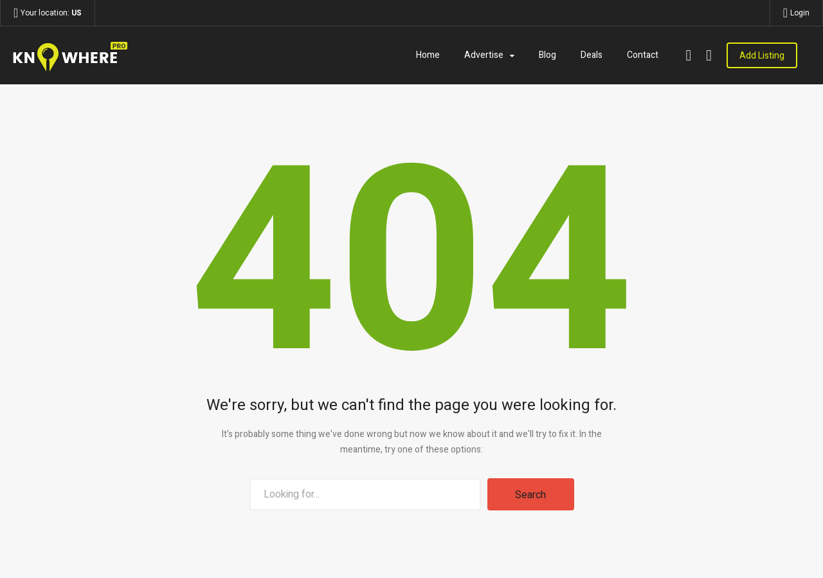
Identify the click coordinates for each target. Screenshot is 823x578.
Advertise (483, 55)
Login (799, 13)
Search (530, 495)
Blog (547, 55)
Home (428, 55)
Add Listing (761, 55)
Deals (591, 55)
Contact (642, 55)
